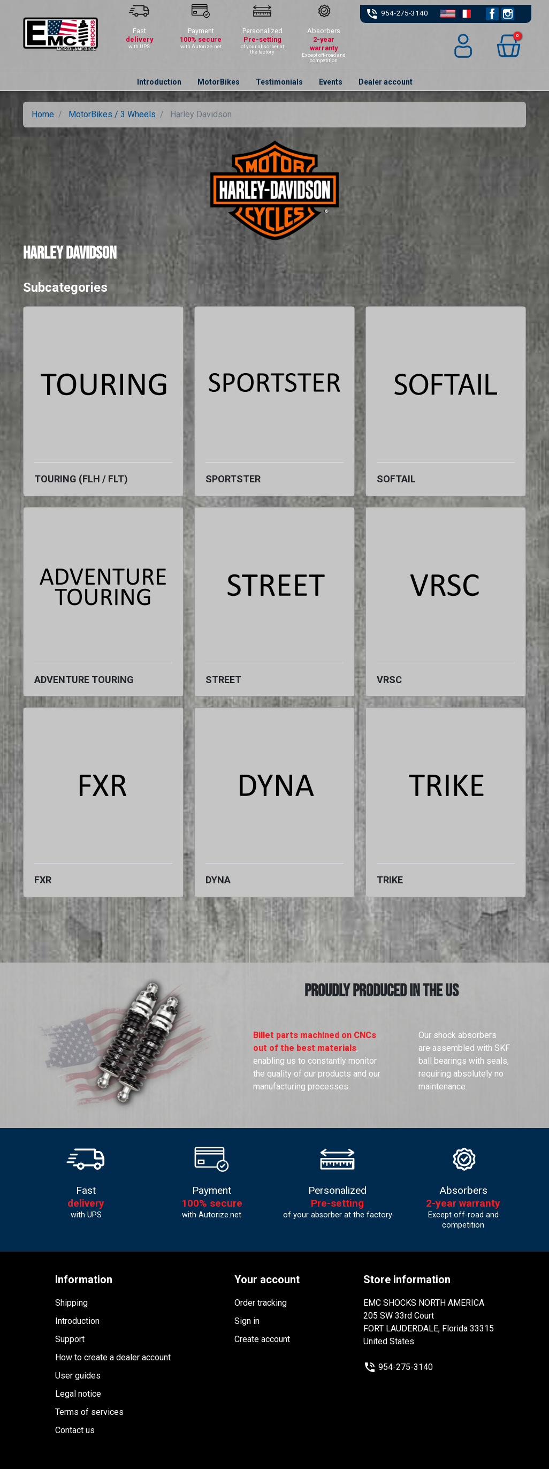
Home (43, 114)
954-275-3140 (404, 13)
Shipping (71, 1303)
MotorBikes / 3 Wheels (112, 114)
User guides (78, 1375)
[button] (508, 45)
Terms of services (89, 1412)
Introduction (77, 1321)
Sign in (247, 1321)
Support (70, 1339)
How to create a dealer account (113, 1357)
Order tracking (260, 1303)
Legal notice (78, 1394)
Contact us (75, 1430)
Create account (262, 1339)
